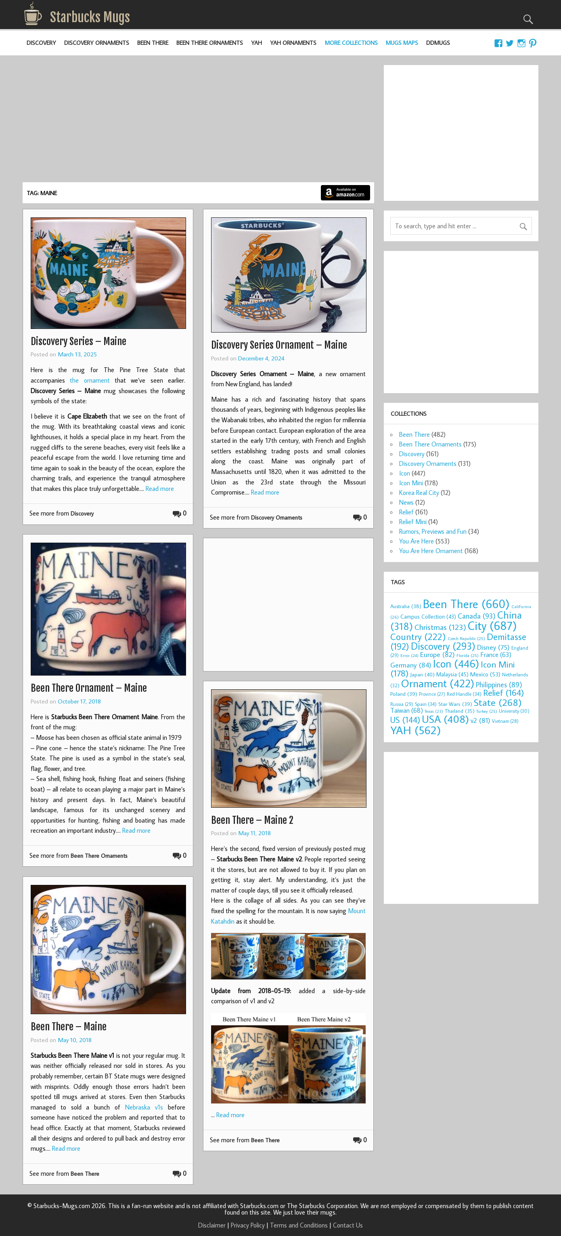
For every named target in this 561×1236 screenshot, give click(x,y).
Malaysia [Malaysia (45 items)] (452, 674)
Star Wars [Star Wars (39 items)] (455, 703)
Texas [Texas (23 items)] (434, 711)
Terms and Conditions (299, 1225)
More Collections (351, 42)
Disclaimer (212, 1225)
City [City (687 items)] (492, 625)
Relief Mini (413, 522)
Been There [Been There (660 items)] (466, 603)
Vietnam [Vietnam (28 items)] (505, 721)
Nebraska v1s (144, 1107)
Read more (160, 488)
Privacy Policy (248, 1225)
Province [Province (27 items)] (432, 694)
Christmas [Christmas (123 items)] (440, 627)
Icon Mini (411, 483)
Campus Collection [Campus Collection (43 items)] (428, 616)
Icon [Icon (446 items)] (456, 663)
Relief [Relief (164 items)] (503, 692)
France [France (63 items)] (495, 654)
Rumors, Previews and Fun (433, 531)
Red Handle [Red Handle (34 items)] (464, 694)
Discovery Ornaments (96, 42)
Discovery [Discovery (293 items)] (443, 646)
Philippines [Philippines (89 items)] (499, 684)
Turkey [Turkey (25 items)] (486, 711)
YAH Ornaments (293, 42)
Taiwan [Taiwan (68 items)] (406, 710)
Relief (406, 512)
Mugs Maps (402, 42)
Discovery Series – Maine (78, 341)
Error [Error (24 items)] (409, 655)
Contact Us (348, 1225)
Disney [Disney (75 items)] (493, 647)
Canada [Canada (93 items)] (477, 616)
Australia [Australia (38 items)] (405, 606)
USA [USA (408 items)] (445, 719)
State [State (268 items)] (498, 702)
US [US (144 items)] (405, 719)
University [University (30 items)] (514, 711)
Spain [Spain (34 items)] (426, 704)
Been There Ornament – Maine (89, 688)
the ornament (89, 380)
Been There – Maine (69, 1027)
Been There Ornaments (209, 42)
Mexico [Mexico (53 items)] (485, 674)
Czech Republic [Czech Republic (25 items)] (466, 638)
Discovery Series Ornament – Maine (279, 345)
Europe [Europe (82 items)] (437, 654)
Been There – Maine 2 (252, 820)
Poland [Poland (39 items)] (403, 693)
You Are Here (416, 541)
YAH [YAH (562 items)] (415, 729)
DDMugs (438, 42)
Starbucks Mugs (90, 17)
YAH (256, 42)
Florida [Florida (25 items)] (467, 655)
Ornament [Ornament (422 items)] (437, 683)
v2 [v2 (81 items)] (480, 720)
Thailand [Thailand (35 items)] (460, 710)
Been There (152, 42)
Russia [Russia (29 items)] (401, 704)
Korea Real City (419, 493)
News (406, 502)
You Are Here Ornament (431, 551)
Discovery (41, 42)
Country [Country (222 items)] (418, 636)
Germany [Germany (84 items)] (410, 665)
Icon (404, 473)
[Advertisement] (198, 121)
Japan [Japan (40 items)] (422, 674)
